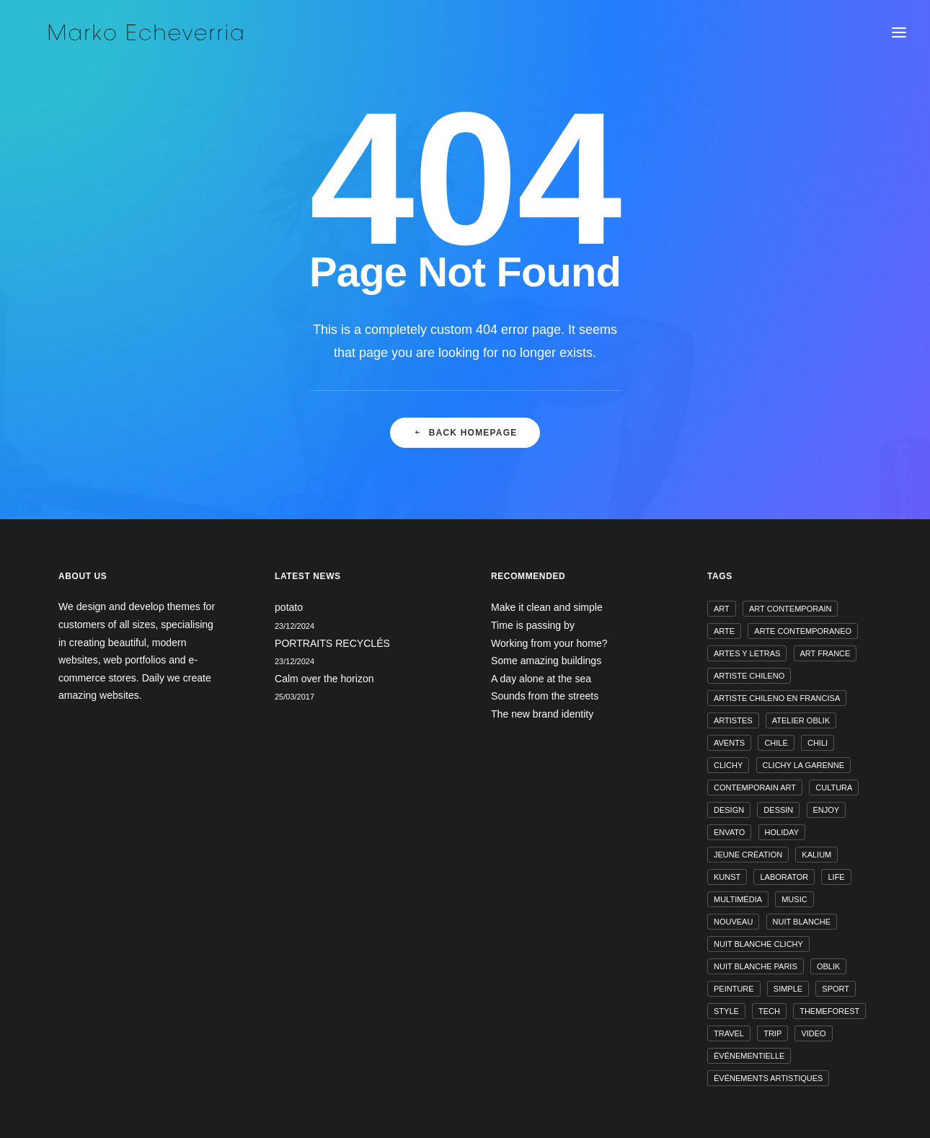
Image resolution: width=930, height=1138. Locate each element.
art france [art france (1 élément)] (825, 653)
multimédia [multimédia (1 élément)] (738, 899)
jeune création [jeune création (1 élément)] (748, 854)
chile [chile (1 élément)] (775, 742)
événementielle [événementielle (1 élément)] (749, 1055)
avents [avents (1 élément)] (729, 742)
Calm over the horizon (324, 678)
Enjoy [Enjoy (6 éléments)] (826, 810)
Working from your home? (549, 643)
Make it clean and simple (547, 607)
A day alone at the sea (541, 678)
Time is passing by (533, 625)
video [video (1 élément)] (813, 1033)
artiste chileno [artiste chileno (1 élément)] (749, 675)
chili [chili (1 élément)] (817, 742)
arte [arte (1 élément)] (724, 631)
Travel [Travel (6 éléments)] (729, 1033)
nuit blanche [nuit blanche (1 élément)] (802, 921)
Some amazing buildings (546, 660)
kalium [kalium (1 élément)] (816, 854)
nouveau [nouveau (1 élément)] (733, 921)
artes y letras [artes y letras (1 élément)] (747, 653)
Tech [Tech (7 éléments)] (769, 1011)
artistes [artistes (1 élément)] (733, 720)
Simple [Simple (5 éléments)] (788, 988)
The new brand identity (542, 714)
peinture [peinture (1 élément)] (734, 988)
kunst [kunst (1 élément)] (727, 877)
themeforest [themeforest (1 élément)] (829, 1011)
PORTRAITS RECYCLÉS (332, 643)
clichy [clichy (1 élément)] (728, 765)
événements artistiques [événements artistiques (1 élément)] (768, 1078)
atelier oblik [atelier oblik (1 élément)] (801, 720)
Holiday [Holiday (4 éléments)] (782, 832)
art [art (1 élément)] (722, 608)
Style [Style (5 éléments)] (726, 1011)
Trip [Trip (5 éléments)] (772, 1033)
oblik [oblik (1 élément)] (828, 966)
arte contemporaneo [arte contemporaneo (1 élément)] (802, 631)
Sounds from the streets (544, 696)
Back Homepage (465, 443)
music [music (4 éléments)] (794, 899)
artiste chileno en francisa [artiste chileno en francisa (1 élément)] (777, 698)
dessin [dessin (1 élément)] (778, 810)
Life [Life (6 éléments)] (836, 877)
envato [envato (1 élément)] (729, 832)
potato (289, 607)
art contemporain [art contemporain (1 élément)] (790, 608)
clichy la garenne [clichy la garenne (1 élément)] (804, 765)
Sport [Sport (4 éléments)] (835, 988)
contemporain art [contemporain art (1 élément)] (755, 787)
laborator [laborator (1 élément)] (784, 877)
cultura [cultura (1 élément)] (833, 787)
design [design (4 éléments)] (729, 810)
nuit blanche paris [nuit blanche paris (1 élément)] (755, 966)
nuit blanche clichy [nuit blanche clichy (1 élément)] (758, 944)
